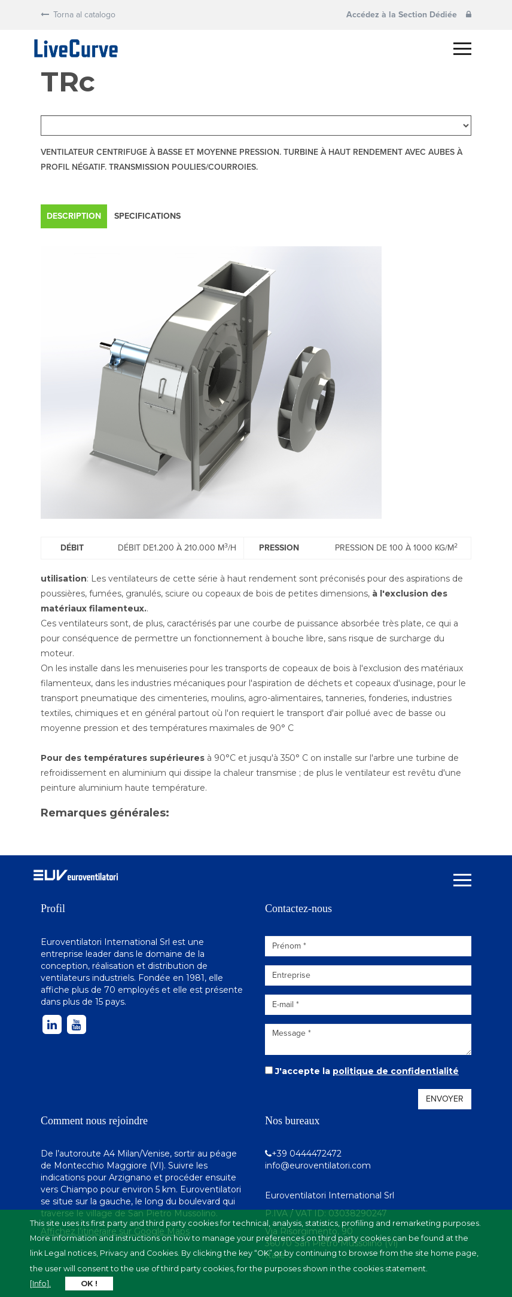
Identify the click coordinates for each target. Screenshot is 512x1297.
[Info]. (40, 1283)
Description (74, 216)
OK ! (89, 1283)
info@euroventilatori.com (318, 1165)
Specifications (147, 216)
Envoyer (445, 1099)
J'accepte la (367, 1071)
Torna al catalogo (78, 15)
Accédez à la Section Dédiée (408, 15)
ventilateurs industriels (87, 977)
